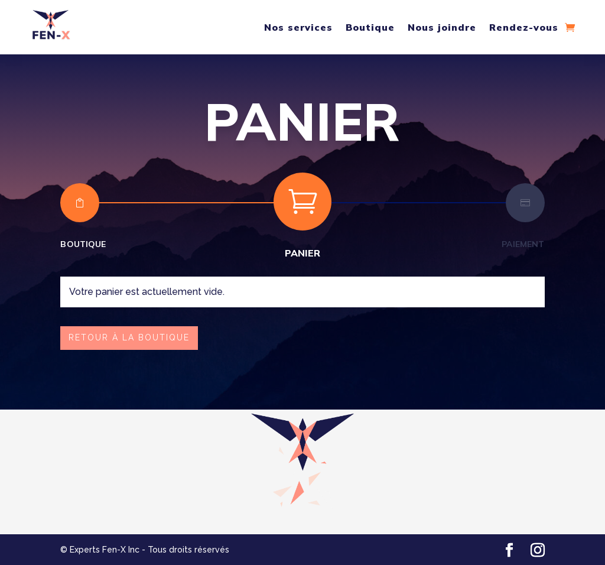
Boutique (370, 27)
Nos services (298, 27)
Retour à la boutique (129, 337)
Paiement (523, 244)
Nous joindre (442, 27)
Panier (303, 253)
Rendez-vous (523, 27)
